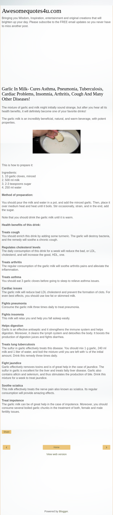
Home (56, 447)
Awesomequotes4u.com (31, 10)
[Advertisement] (56, 57)
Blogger (63, 511)
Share (6, 432)
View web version (56, 454)
